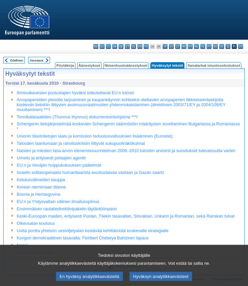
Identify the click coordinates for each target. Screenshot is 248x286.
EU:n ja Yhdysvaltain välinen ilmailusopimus (58, 201)
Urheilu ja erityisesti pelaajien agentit (51, 157)
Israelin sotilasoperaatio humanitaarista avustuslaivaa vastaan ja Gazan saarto (90, 172)
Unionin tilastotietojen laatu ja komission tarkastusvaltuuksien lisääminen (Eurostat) (95, 136)
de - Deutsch (121, 46)
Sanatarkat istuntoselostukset (213, 65)
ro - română (215, 46)
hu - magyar (183, 46)
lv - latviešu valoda (171, 46)
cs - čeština (108, 46)
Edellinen (16, 60)
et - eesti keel (127, 46)
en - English (139, 46)
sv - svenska (240, 46)
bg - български (95, 46)
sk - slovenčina (221, 46)
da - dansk (114, 46)
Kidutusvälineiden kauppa (41, 179)
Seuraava (36, 60)
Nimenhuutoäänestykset (126, 65)
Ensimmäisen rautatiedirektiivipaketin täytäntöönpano (67, 208)
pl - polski (202, 46)
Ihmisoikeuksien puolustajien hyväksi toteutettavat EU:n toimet (75, 92)
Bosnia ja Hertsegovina (39, 194)
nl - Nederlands (196, 46)
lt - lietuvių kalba (177, 46)
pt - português (209, 46)
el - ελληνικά (133, 46)
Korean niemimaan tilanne (41, 186)
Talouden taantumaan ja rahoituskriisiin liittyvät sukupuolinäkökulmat (81, 143)
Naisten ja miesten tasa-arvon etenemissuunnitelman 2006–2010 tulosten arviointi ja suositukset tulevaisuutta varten (126, 150)
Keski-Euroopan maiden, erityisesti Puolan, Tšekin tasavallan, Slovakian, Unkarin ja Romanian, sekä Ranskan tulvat (126, 216)
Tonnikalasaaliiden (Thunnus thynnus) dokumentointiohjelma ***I (77, 116)
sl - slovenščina (227, 46)
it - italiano (165, 46)
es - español (102, 46)
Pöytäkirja (65, 65)
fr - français (146, 46)
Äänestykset (89, 65)
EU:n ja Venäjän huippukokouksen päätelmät (59, 165)
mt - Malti (190, 46)
